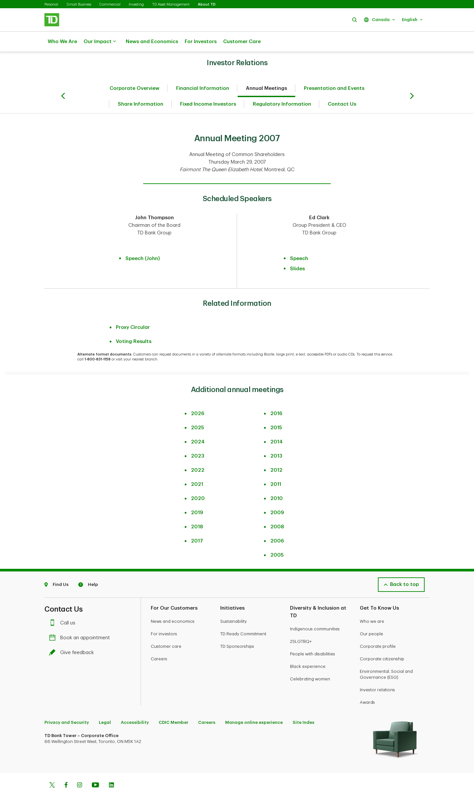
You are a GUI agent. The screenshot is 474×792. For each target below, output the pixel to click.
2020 (198, 482)
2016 (276, 397)
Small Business (78, 4)
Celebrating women (310, 662)
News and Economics (152, 41)
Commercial (109, 4)
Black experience (308, 650)
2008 (277, 510)
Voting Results (133, 325)
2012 (276, 453)
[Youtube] (95, 769)
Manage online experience (254, 706)
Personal (51, 4)
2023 (197, 439)
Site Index (303, 706)
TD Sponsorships (237, 630)
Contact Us (342, 87)
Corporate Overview (134, 71)
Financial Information (202, 71)
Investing (136, 4)
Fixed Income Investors (208, 87)
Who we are (372, 605)
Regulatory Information (282, 87)
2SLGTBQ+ (301, 625)
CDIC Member (173, 706)
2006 (277, 524)
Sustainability (233, 605)
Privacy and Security (66, 706)
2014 (276, 425)
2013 (276, 439)
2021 (197, 467)
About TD (207, 4)
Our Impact (100, 42)
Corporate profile (378, 630)
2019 (197, 496)
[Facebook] (66, 769)
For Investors (201, 41)
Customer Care (242, 41)
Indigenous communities (315, 612)
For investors (164, 617)
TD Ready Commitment (243, 617)
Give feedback (73, 636)
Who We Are (62, 41)
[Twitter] (52, 769)
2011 (275, 467)
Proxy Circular (133, 310)
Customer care (166, 630)
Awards (367, 686)
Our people (371, 617)
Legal (105, 706)
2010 (276, 482)
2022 (197, 453)
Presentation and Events (334, 71)
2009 (277, 496)
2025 (197, 411)
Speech (299, 242)
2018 (197, 510)
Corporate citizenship (382, 642)
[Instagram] (79, 769)
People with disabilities (312, 637)
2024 (198, 425)
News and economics (173, 605)
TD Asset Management (171, 4)
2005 (277, 538)
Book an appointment (81, 621)
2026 (197, 397)
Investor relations (377, 673)
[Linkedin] (111, 769)
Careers (159, 642)
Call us (63, 606)
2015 (276, 411)
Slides (297, 252)
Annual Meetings (266, 71)
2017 (197, 524)
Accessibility (135, 706)
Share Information (140, 87)
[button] (354, 19)
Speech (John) (142, 242)
